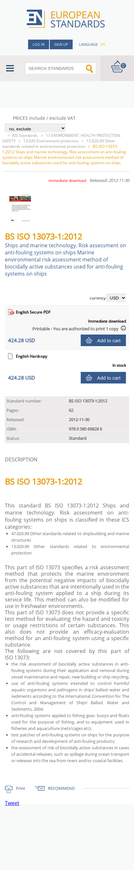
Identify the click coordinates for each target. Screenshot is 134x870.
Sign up (61, 44)
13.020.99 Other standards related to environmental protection (58, 143)
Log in (39, 44)
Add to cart (109, 340)
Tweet (12, 803)
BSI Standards (25, 135)
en (102, 44)
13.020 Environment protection (51, 141)
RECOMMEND (61, 788)
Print (20, 788)
